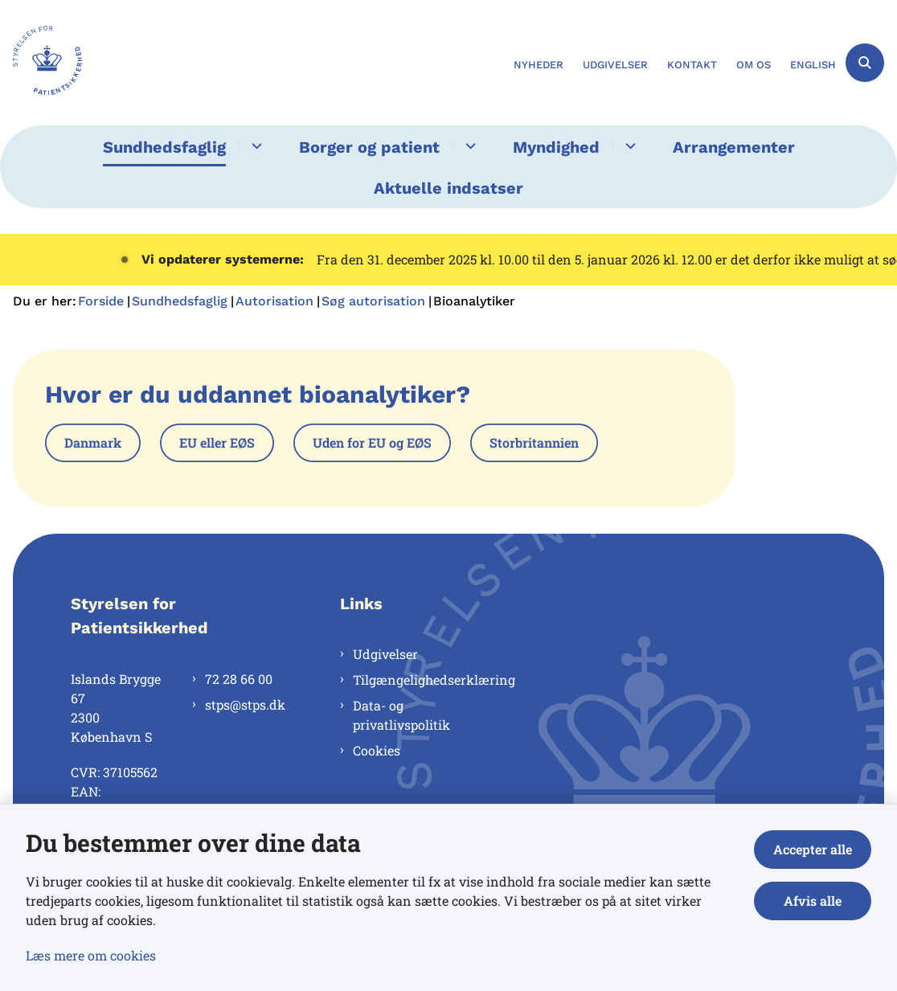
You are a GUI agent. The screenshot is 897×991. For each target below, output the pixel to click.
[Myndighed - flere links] (628, 146)
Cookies (376, 750)
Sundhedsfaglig (164, 147)
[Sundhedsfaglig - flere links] (254, 146)
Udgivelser (385, 653)
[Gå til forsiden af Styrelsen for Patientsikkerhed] (41, 63)
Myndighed (556, 147)
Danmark (92, 442)
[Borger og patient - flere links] (468, 146)
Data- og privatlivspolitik (401, 715)
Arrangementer (734, 147)
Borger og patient (369, 147)
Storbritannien (534, 442)
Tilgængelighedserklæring (421, 679)
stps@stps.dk (245, 704)
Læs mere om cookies (91, 955)
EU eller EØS (217, 442)
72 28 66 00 (238, 678)
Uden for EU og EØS (372, 442)
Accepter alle (812, 849)
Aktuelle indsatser (448, 188)
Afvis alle (813, 900)
